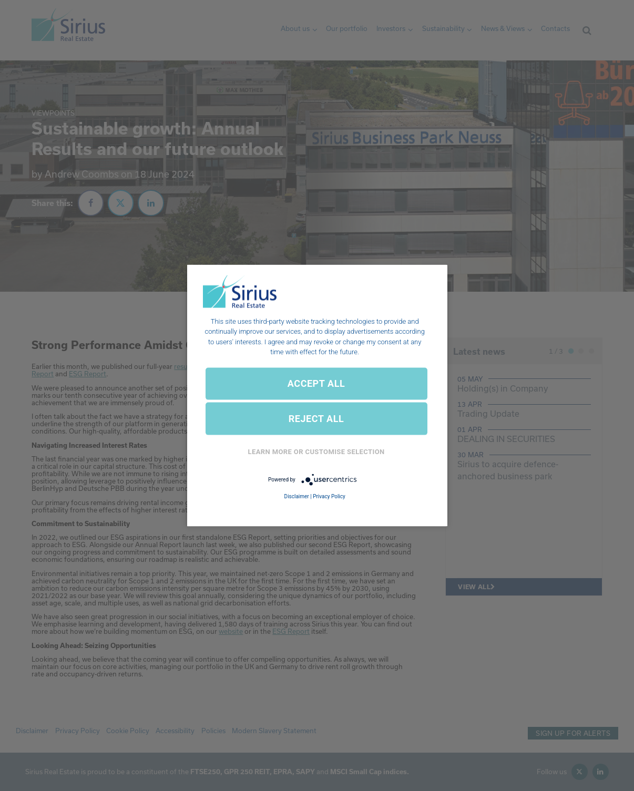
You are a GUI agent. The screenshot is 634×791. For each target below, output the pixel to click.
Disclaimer (296, 496)
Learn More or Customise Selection (316, 452)
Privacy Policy (329, 496)
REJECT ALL (316, 418)
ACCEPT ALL (316, 383)
